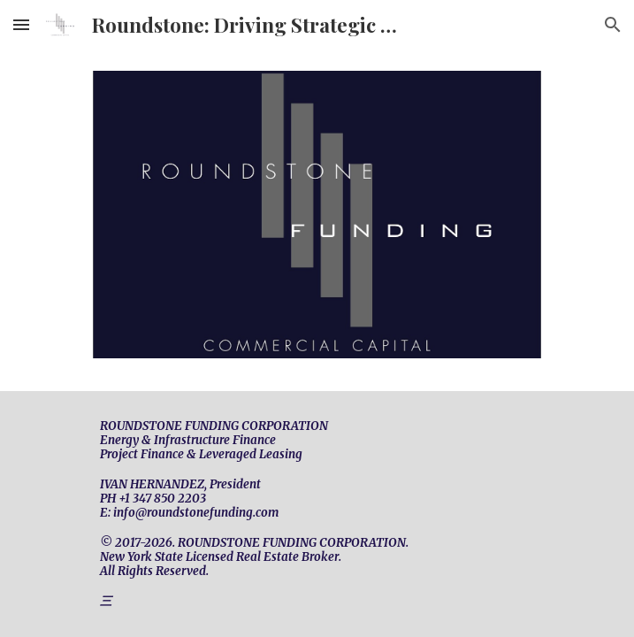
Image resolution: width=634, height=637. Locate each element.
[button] (21, 24)
